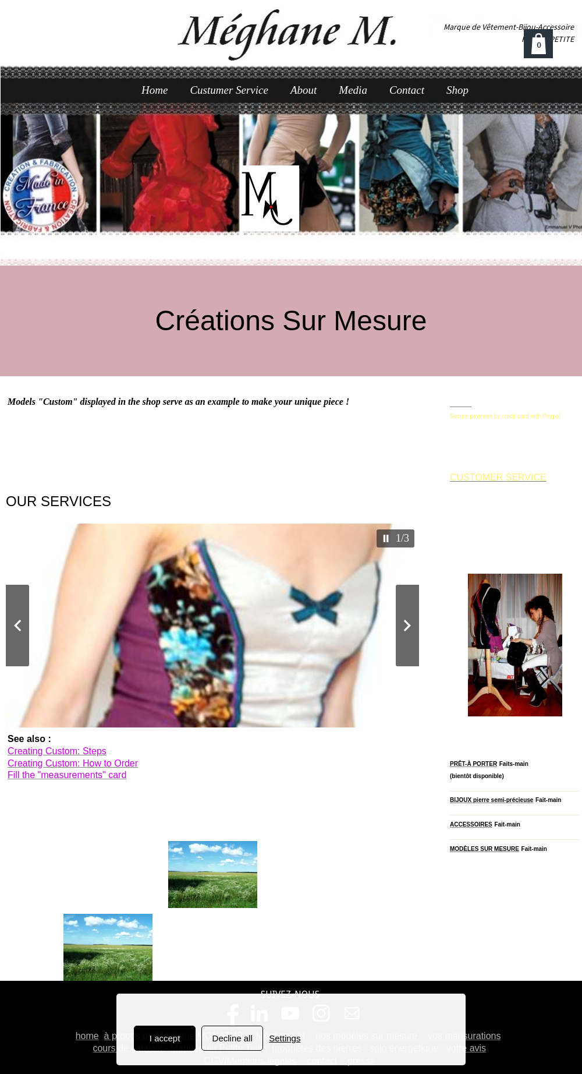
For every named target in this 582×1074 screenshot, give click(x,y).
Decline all (232, 1038)
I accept (165, 1038)
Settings (284, 1038)
